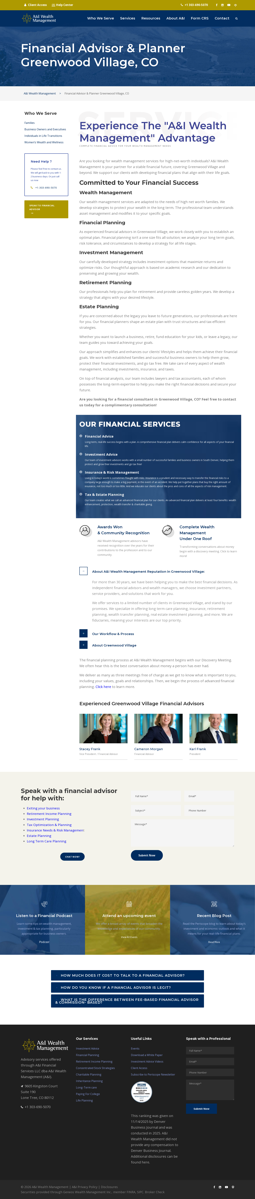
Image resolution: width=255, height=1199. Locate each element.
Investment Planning (43, 819)
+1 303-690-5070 (36, 1107)
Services (127, 18)
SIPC (140, 1192)
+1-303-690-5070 (46, 187)
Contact (222, 18)
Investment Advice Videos (147, 1061)
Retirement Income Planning (49, 813)
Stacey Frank (89, 749)
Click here (103, 686)
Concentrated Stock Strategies (95, 1068)
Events (135, 1048)
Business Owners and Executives (45, 129)
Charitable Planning (88, 1074)
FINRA (131, 1192)
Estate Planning (39, 835)
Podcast (44, 942)
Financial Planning (87, 1055)
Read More (214, 942)
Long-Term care (86, 1087)
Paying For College (88, 1094)
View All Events (129, 937)
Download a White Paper (147, 1055)
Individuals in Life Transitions (43, 136)
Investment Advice (87, 1048)
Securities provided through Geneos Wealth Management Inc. (66, 1192)
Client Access (139, 1068)
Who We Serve (100, 18)
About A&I (175, 18)
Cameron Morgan (148, 749)
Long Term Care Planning (46, 841)
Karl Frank (197, 749)
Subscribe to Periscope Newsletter (153, 1074)
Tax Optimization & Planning (49, 825)
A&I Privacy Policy (84, 1187)
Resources (150, 18)
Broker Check (155, 1192)
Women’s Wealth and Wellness (43, 142)
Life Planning (84, 1100)
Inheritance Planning (89, 1081)
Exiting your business (43, 808)
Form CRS (200, 18)
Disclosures (109, 1187)
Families (29, 123)
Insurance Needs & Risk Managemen (55, 830)
